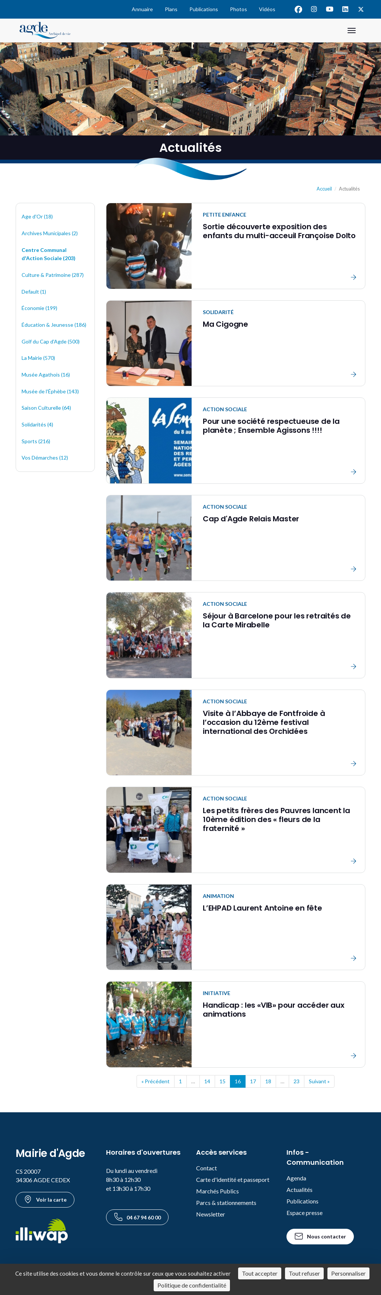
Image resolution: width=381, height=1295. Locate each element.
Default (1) (34, 291)
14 (207, 1081)
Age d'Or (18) (37, 216)
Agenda (296, 1178)
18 (268, 1081)
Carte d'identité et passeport (232, 1179)
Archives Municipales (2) (50, 233)
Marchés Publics (217, 1191)
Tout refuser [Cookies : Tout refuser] (304, 1273)
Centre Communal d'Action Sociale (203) (49, 254)
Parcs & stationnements (226, 1202)
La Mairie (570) (38, 358)
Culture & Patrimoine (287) (53, 275)
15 (222, 1081)
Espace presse (304, 1212)
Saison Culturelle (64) (46, 408)
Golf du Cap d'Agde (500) (51, 341)
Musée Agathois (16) (46, 374)
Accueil (324, 189)
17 (253, 1081)
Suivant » (319, 1081)
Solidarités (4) (37, 424)
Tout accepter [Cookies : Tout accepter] (260, 1273)
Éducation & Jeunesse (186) (54, 325)
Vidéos (267, 9)
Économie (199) (39, 308)
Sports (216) (36, 441)
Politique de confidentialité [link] (191, 1285)
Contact (206, 1167)
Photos (238, 9)
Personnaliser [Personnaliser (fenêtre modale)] (348, 1273)
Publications (203, 9)
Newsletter (210, 1214)
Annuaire (142, 9)
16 (238, 1081)
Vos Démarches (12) (45, 457)
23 (297, 1081)
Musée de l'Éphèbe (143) (50, 391)
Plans (171, 9)
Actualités (299, 1189)
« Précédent (155, 1081)
